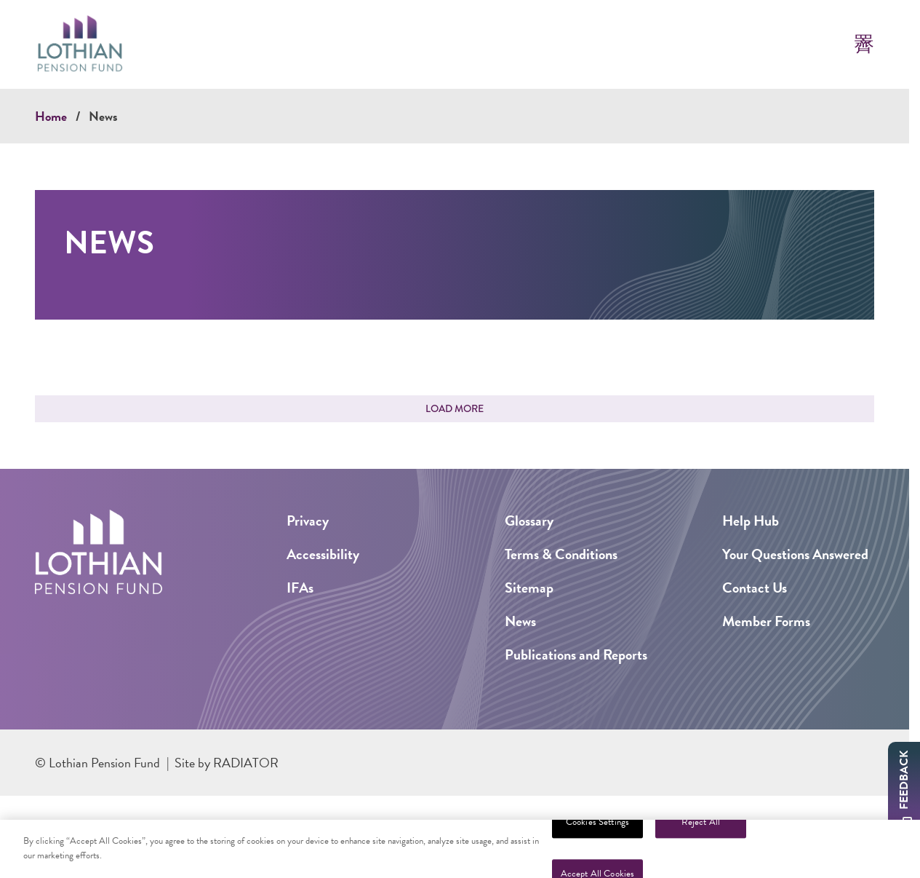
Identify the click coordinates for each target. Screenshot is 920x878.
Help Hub (750, 520)
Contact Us (754, 587)
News (103, 116)
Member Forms (766, 621)
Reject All (700, 828)
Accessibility (323, 554)
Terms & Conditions (561, 554)
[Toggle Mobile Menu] (864, 44)
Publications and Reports (576, 654)
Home (51, 116)
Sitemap (529, 587)
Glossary (529, 520)
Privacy (308, 520)
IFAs (300, 587)
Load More (454, 408)
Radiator (246, 762)
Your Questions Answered (795, 554)
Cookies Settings (597, 828)
